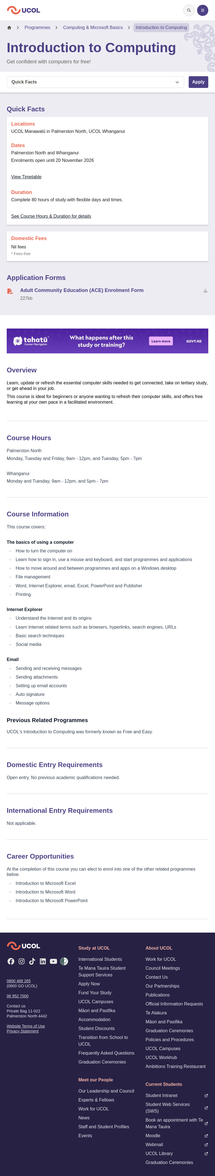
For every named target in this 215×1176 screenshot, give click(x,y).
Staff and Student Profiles (103, 1126)
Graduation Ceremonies (102, 1062)
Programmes (37, 27)
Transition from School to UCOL (103, 1040)
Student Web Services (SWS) (177, 1107)
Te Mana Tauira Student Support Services (102, 971)
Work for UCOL (93, 1108)
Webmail (177, 1144)
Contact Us (157, 977)
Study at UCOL (94, 948)
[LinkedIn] (43, 961)
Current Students (164, 1084)
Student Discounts (96, 1028)
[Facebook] (11, 961)
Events (85, 1135)
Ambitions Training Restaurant (175, 1066)
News (84, 1117)
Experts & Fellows (96, 1100)
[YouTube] (53, 961)
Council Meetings (163, 968)
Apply (198, 82)
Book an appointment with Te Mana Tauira (177, 1123)
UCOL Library (177, 1153)
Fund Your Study (94, 992)
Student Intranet (177, 1095)
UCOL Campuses (95, 1001)
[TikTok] (32, 961)
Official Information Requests (174, 1004)
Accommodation (94, 1019)
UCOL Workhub (161, 1057)
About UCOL (159, 948)
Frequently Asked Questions (106, 1053)
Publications (158, 995)
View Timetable (26, 176)
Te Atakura (156, 1012)
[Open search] (189, 10)
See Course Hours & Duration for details (51, 216)
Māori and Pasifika (96, 1010)
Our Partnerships (162, 986)
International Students (100, 959)
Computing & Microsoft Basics (93, 27)
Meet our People (95, 1079)
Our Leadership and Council (106, 1091)
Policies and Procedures (170, 1039)
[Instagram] (21, 961)
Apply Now (89, 983)
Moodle (177, 1135)
